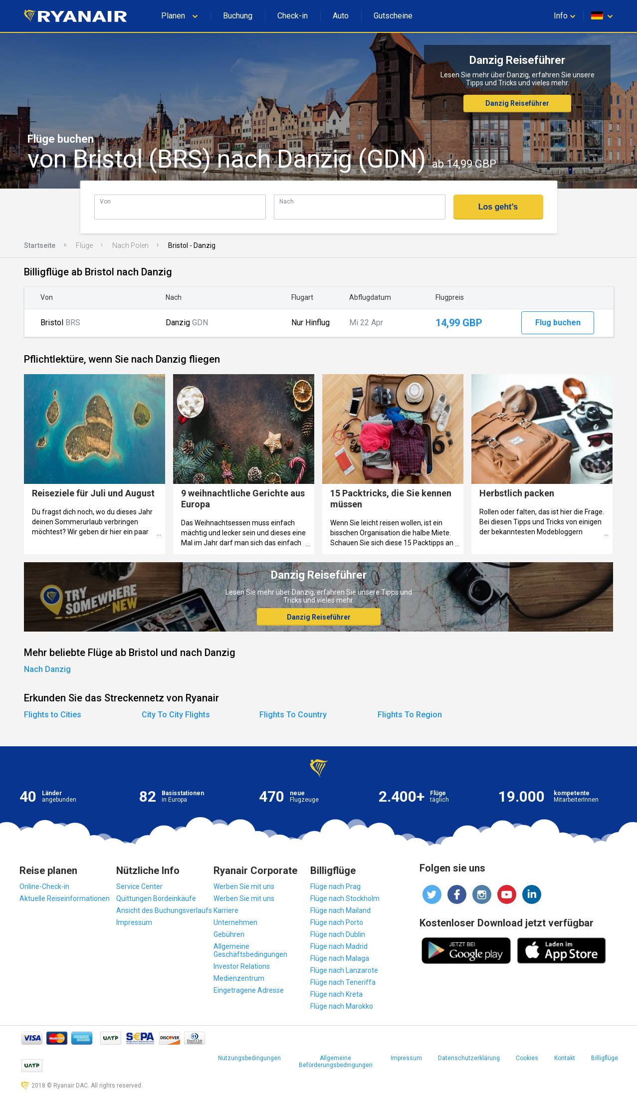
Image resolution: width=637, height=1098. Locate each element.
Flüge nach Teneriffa (343, 982)
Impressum (134, 922)
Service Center (139, 886)
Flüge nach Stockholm (345, 898)
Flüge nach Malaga (339, 958)
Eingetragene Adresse (248, 990)
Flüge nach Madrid (339, 946)
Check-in (292, 15)
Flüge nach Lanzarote (344, 970)
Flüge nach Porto (336, 922)
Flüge (84, 245)
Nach (286, 201)
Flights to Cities (52, 714)
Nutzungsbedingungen (249, 1058)
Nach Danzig (47, 669)
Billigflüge (604, 1058)
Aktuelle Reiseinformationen (64, 898)
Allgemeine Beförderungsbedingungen (336, 1062)
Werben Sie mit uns (243, 886)
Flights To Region (410, 714)
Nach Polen (130, 245)
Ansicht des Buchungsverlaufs (164, 910)
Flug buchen (558, 322)
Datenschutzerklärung (469, 1058)
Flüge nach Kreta (336, 994)
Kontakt (564, 1058)
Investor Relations (241, 966)
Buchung (237, 15)
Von (105, 201)
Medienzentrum (238, 978)
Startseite (39, 245)
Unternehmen (235, 922)
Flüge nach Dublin (337, 934)
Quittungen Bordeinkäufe (156, 898)
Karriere (225, 910)
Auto (341, 15)
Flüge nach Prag (335, 886)
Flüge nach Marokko (341, 1006)
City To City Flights (176, 714)
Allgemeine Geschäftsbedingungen (250, 950)
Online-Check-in (44, 886)
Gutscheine (393, 15)
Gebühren (228, 934)
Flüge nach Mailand (340, 910)
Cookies (527, 1058)
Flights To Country (293, 714)
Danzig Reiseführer (517, 103)
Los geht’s (498, 207)
